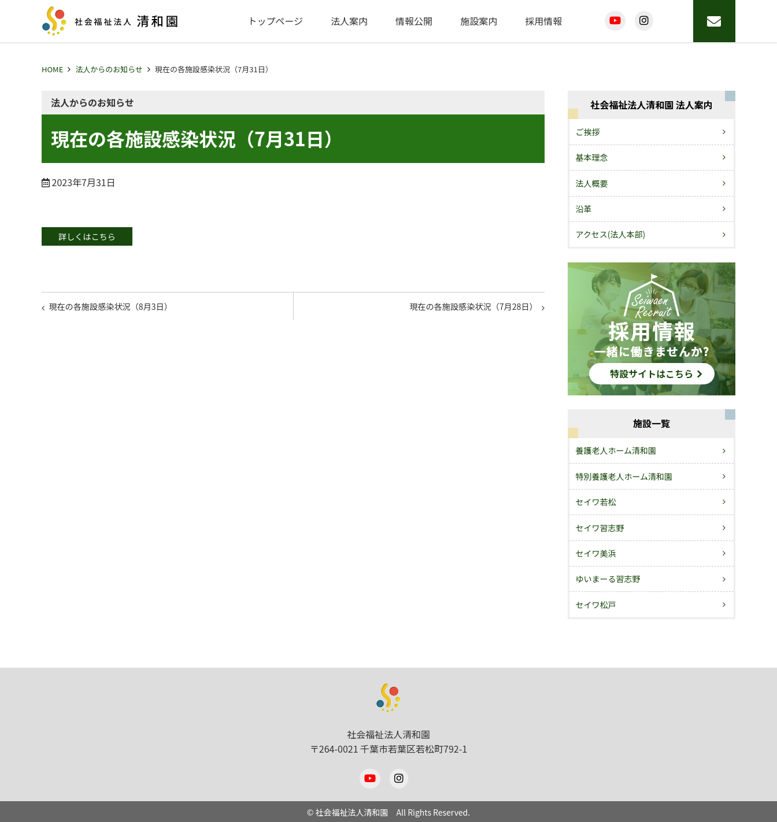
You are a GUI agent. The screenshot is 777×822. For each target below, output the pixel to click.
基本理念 (592, 157)
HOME (52, 69)
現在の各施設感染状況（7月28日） (462, 310)
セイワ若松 (596, 502)
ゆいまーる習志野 (608, 578)
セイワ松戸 (596, 604)
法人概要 (592, 183)
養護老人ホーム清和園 (616, 450)
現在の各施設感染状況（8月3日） (121, 310)
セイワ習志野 (600, 528)
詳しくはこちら (97, 237)
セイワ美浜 (596, 553)
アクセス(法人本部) (611, 234)
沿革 (584, 208)
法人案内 (349, 21)
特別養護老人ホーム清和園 (624, 476)
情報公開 (413, 21)
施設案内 (478, 21)
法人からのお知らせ (109, 69)
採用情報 (543, 21)
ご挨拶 (588, 132)
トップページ (275, 21)
